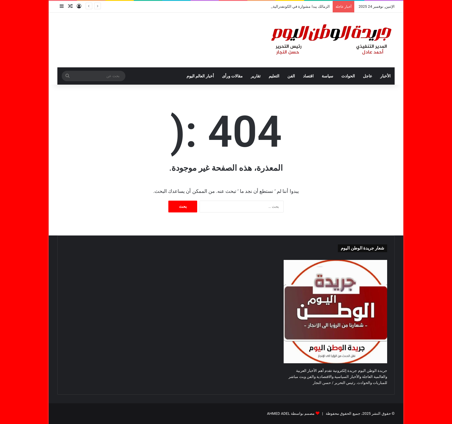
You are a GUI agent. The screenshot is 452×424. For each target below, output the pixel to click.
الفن (291, 76)
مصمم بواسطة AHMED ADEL (290, 413)
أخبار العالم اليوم (200, 76)
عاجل (367, 76)
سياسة (327, 76)
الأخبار (385, 76)
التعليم (274, 76)
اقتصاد (308, 76)
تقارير (256, 76)
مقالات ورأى (232, 76)
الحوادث (348, 76)
